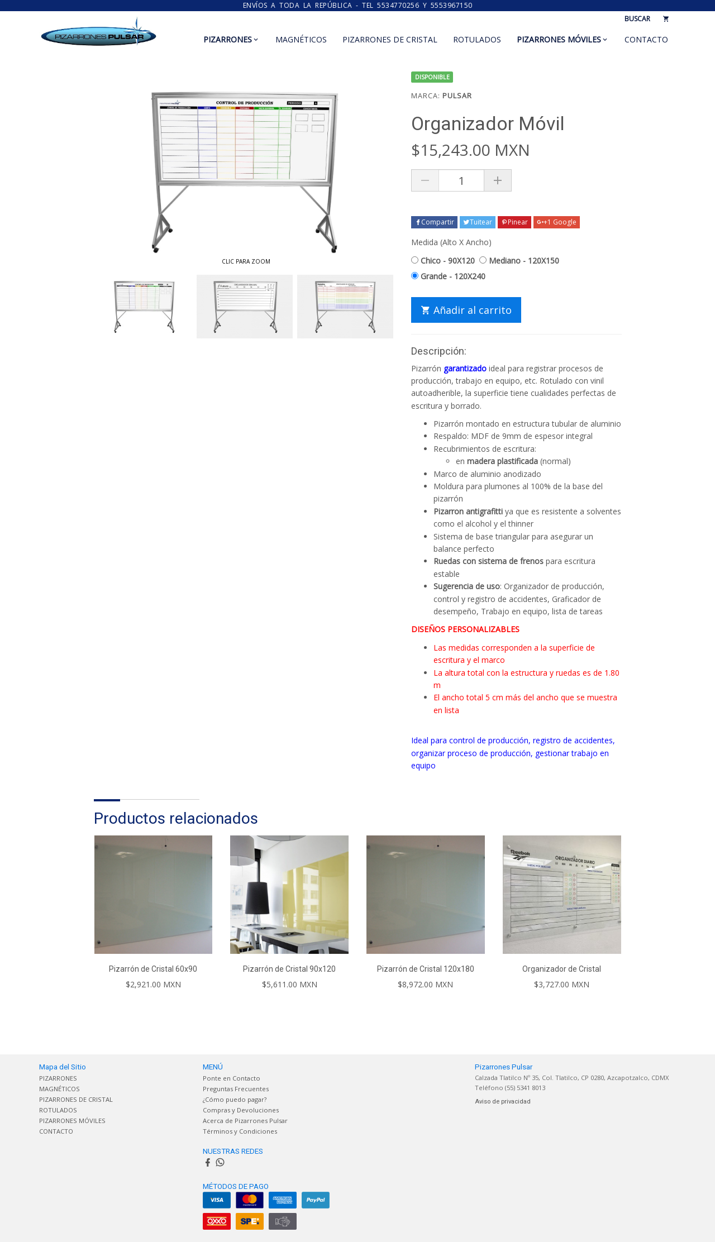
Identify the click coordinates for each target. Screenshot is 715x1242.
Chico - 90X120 (443, 260)
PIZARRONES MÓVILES (559, 39)
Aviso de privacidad (503, 1101)
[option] (144, 307)
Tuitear (477, 222)
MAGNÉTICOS (301, 39)
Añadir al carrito (466, 310)
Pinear (514, 222)
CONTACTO (646, 39)
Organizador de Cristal (561, 968)
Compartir (434, 222)
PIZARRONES (227, 39)
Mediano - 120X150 (519, 260)
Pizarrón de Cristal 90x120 (289, 968)
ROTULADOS (477, 39)
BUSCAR (637, 18)
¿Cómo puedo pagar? (234, 1099)
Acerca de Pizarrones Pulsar (245, 1120)
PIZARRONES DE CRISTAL (389, 39)
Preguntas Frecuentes (236, 1089)
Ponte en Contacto (231, 1078)
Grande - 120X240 (448, 276)
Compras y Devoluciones (241, 1110)
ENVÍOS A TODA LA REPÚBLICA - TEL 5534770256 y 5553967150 (358, 5)
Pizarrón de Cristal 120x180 (425, 968)
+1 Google (556, 222)
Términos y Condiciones (240, 1131)
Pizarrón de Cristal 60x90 (153, 968)
